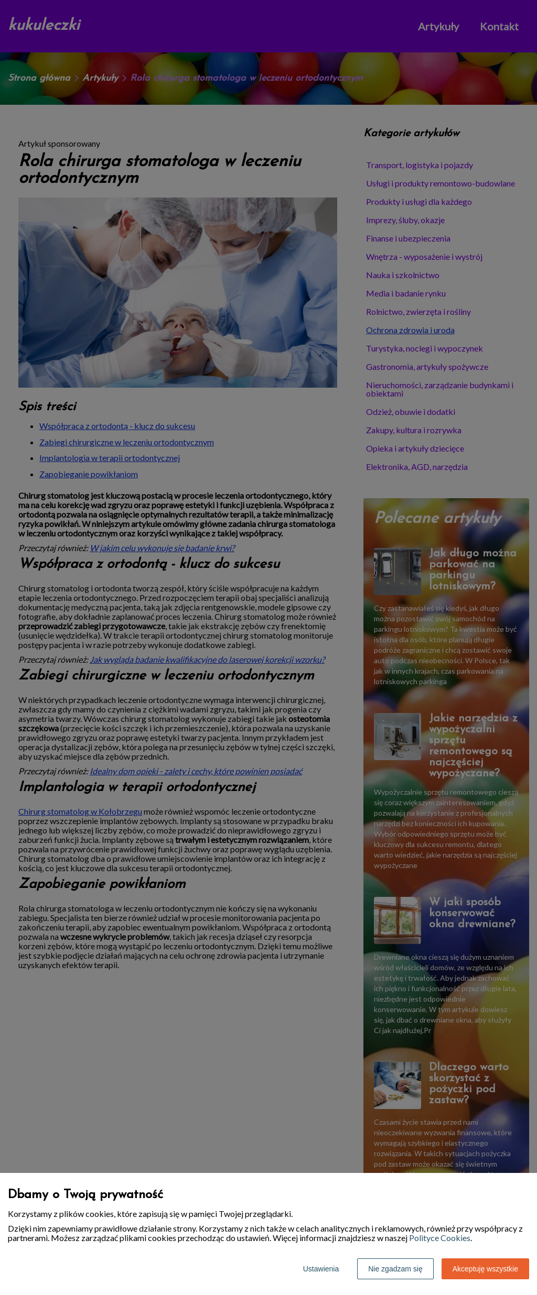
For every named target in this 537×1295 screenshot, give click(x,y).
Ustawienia (321, 1269)
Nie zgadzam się (395, 1269)
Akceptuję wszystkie (485, 1269)
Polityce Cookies (439, 1238)
